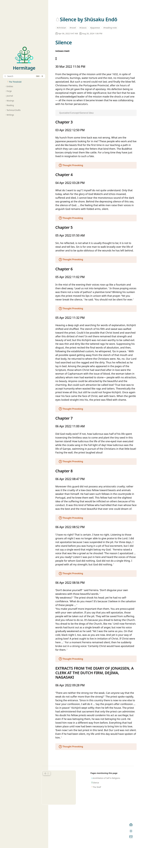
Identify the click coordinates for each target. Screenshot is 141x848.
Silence (96, 782)
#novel (73, 27)
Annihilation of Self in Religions (106, 778)
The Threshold (15, 81)
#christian (61, 27)
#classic (83, 27)
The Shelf (97, 787)
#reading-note (110, 27)
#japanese (95, 27)
